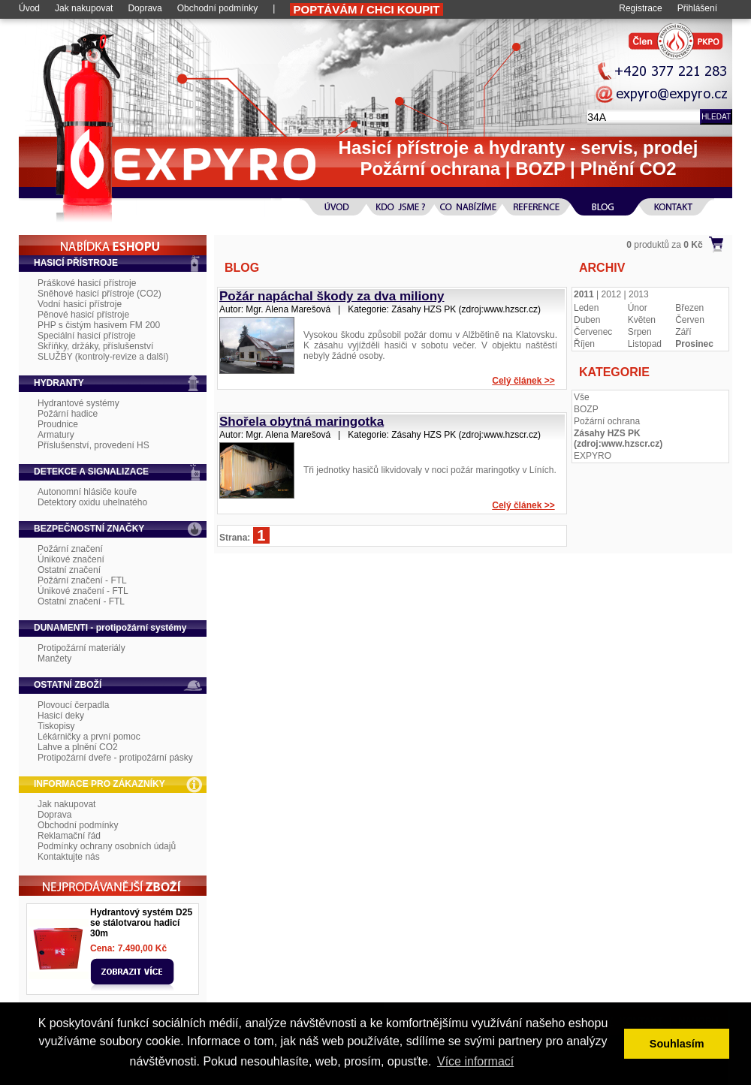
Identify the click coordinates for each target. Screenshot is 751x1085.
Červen (689, 320)
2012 (612, 294)
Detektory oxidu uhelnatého (92, 502)
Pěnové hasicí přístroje (83, 314)
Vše (582, 397)
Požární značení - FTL (82, 580)
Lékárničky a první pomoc (89, 736)
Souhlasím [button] (677, 1044)
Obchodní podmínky (217, 8)
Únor (637, 308)
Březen (689, 308)
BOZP (586, 409)
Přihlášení (697, 8)
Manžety (54, 658)
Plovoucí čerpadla (73, 705)
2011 (584, 294)
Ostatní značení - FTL (81, 601)
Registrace (640, 8)
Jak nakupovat (84, 8)
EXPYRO (592, 456)
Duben (587, 320)
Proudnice (58, 424)
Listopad (645, 344)
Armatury (56, 434)
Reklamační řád (69, 835)
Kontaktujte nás (69, 856)
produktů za (664, 245)
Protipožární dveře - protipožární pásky (115, 757)
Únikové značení (71, 559)
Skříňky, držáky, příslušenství (95, 346)
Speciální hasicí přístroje (87, 335)
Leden (586, 308)
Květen (642, 320)
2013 (639, 294)
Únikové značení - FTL (83, 591)
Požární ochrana (607, 421)
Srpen (640, 332)
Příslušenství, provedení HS (93, 445)
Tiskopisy (56, 726)
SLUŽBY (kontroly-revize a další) (103, 356)
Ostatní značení (69, 570)
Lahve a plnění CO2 (78, 747)
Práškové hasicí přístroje (87, 283)
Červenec (593, 332)
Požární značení (70, 549)
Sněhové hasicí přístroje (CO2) (99, 293)
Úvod (29, 8)
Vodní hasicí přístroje (80, 304)
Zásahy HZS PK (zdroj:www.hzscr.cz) (618, 438)
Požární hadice (68, 413)
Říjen (584, 344)
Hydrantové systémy (78, 403)
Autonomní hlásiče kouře (87, 492)
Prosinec (694, 344)
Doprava (144, 8)
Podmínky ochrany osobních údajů (107, 846)
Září (683, 332)
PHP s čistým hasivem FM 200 (99, 325)
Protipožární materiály (81, 648)
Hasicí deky (61, 715)
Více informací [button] (475, 1061)
